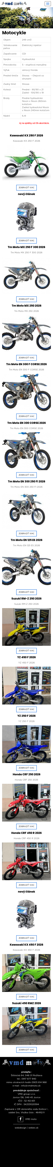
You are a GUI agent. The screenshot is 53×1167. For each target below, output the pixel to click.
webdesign (20, 1128)
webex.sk (33, 1128)
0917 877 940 (28, 1079)
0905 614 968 (39, 1082)
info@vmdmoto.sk (31, 1086)
